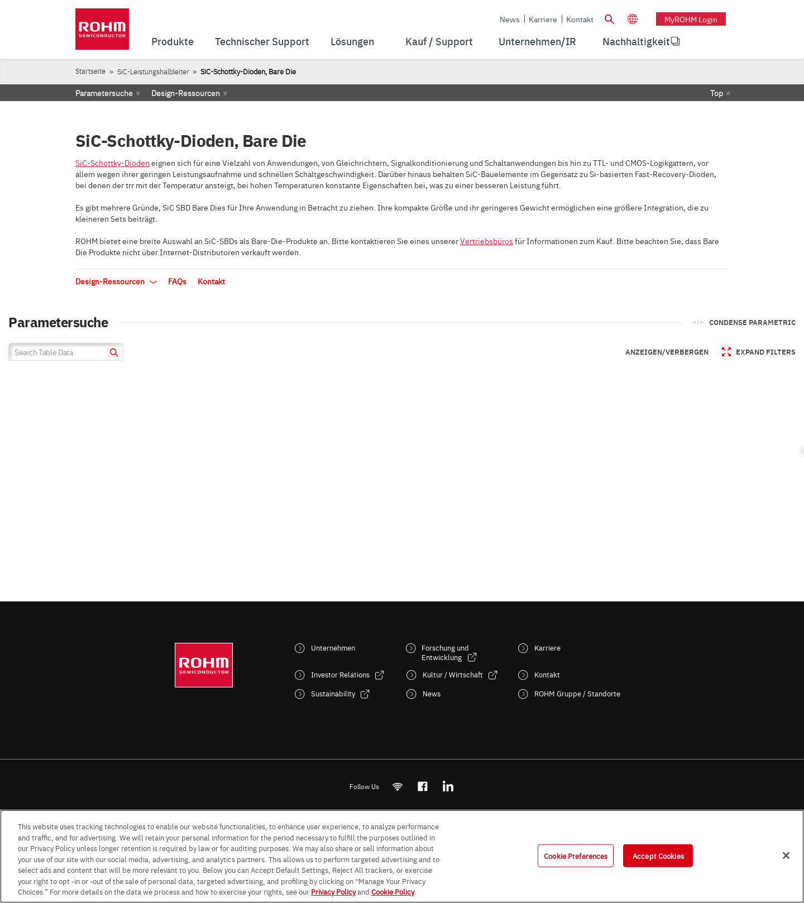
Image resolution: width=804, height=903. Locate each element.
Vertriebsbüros (486, 240)
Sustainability (333, 693)
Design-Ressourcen (185, 92)
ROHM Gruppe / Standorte (577, 693)
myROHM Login (690, 19)
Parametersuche (104, 92)
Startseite (90, 70)
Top (716, 92)
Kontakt (580, 19)
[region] (402, 856)
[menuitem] (636, 41)
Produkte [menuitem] (172, 41)
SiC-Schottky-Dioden (112, 162)
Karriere (543, 19)
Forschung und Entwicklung (445, 652)
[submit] (112, 353)
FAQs (177, 280)
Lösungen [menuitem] (352, 41)
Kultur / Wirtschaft (453, 674)
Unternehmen (333, 647)
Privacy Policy (333, 891)
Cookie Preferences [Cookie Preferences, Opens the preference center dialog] (575, 855)
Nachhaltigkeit (636, 41)
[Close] (786, 855)
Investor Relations (340, 674)
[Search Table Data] (65, 352)
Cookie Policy (392, 891)
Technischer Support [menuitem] (262, 41)
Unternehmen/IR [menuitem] (537, 41)
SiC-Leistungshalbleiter (153, 71)
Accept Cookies (658, 855)
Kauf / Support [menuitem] (439, 41)
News (510, 19)
